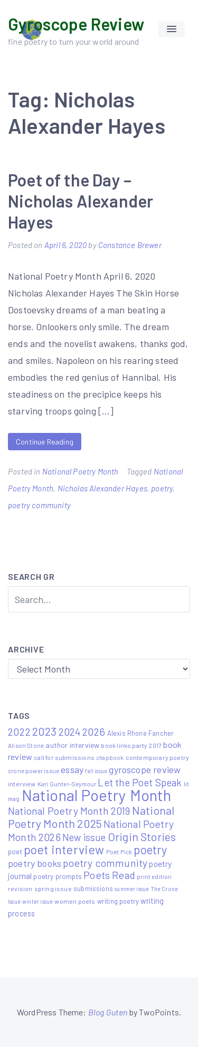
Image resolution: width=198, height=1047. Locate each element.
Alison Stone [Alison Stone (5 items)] (26, 745)
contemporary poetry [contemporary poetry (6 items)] (157, 757)
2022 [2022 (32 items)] (19, 731)
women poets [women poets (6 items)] (74, 901)
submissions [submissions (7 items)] (93, 888)
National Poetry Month (80, 471)
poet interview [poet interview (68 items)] (64, 849)
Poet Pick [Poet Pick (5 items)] (119, 851)
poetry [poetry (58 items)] (150, 849)
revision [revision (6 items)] (20, 888)
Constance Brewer (130, 245)
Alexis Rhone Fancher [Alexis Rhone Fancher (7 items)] (140, 733)
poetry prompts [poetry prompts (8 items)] (57, 876)
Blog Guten (108, 1012)
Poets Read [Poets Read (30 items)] (109, 875)
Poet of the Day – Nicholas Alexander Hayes (80, 201)
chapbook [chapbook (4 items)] (110, 757)
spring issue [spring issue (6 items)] (53, 888)
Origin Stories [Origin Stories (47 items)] (142, 836)
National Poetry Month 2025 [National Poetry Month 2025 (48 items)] (91, 816)
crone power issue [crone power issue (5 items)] (33, 770)
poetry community (39, 505)
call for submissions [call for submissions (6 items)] (64, 757)
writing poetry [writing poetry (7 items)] (118, 901)
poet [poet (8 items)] (15, 851)
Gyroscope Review (76, 24)
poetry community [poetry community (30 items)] (105, 863)
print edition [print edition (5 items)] (154, 876)
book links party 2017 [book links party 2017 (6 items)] (131, 745)
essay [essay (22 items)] (72, 769)
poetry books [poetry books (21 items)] (34, 863)
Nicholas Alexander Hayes (102, 488)
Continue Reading (44, 441)
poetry (162, 488)
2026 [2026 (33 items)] (94, 731)
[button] (171, 29)
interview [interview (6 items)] (22, 783)
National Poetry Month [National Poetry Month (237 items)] (97, 795)
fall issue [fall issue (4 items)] (96, 770)
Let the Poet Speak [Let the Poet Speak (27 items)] (140, 782)
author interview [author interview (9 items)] (72, 744)
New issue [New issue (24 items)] (84, 837)
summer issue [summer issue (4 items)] (132, 888)
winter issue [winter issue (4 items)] (37, 901)
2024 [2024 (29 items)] (70, 732)
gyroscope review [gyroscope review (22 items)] (145, 769)
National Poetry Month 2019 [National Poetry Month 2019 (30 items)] (69, 811)
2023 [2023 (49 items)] (44, 731)
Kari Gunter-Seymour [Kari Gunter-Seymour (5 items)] (66, 783)
